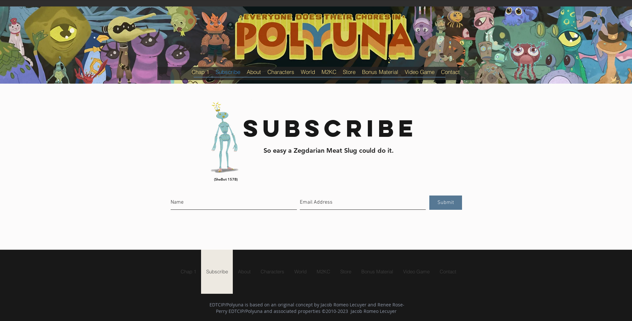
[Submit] (445, 203)
